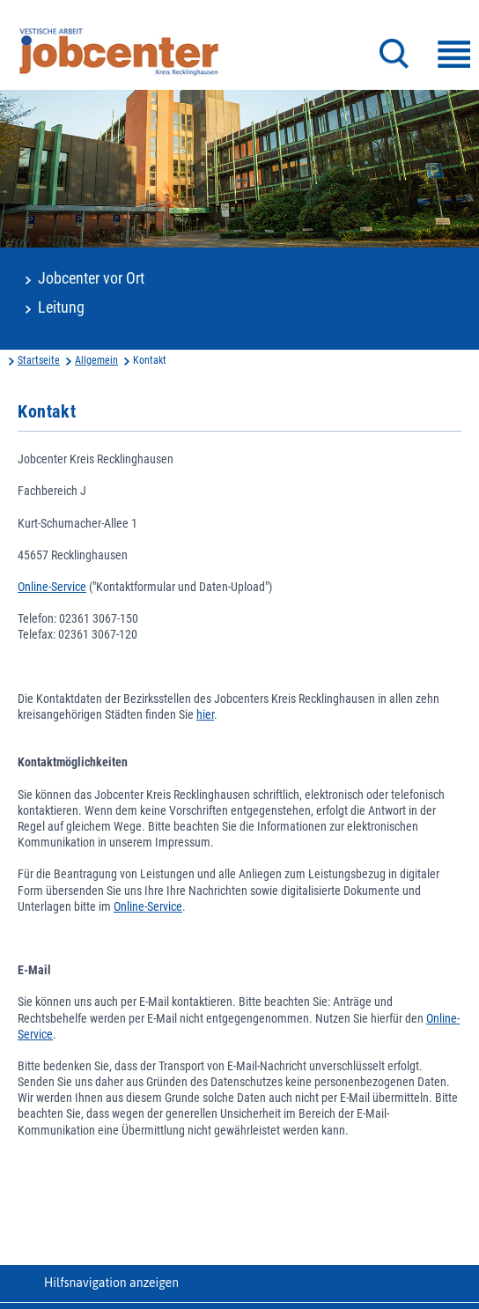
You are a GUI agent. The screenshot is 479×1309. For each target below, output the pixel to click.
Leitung (61, 307)
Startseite (39, 360)
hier (205, 714)
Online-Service (52, 587)
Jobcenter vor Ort (91, 278)
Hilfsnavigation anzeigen (111, 1283)
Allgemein (96, 360)
